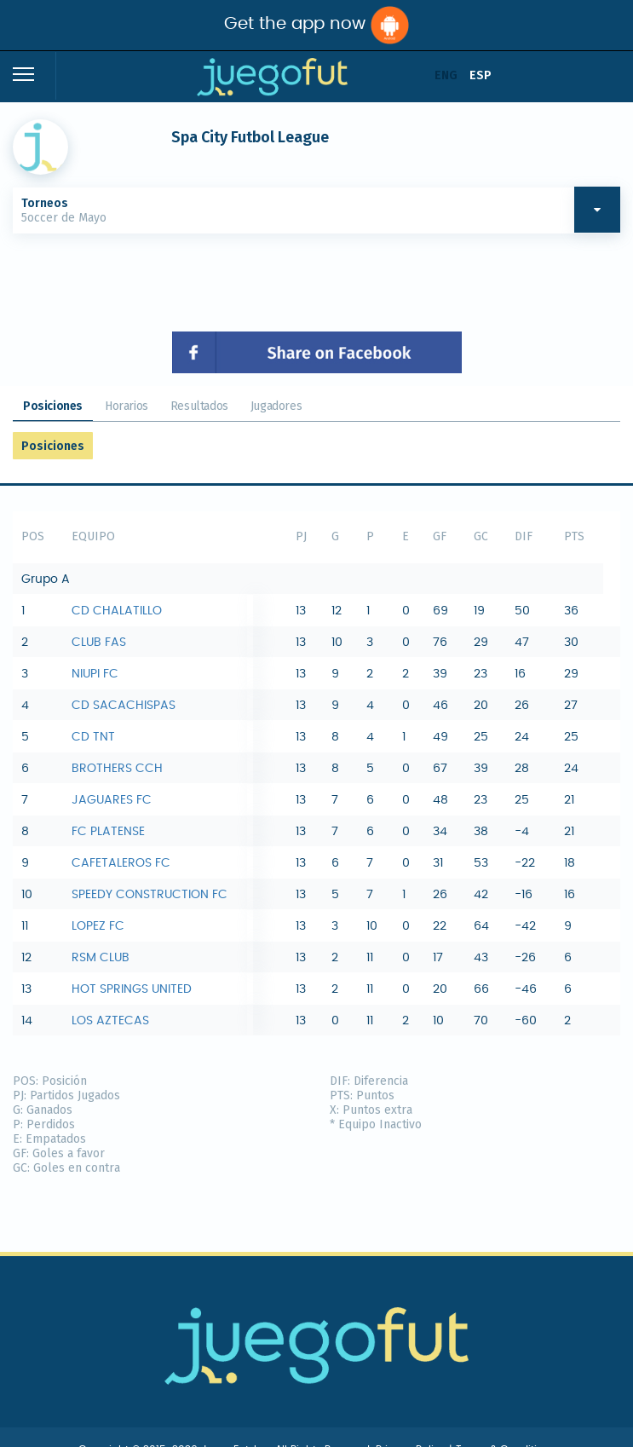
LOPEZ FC (98, 926)
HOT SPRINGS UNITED (132, 989)
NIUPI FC (95, 674)
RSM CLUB (100, 958)
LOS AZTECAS (110, 1021)
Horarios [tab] (126, 406)
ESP (480, 75)
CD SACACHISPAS (124, 706)
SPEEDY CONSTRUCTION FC (149, 895)
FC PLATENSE (108, 832)
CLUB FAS (99, 643)
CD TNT (93, 737)
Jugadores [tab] (276, 406)
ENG (445, 75)
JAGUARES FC (112, 800)
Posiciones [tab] (53, 406)
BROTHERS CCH (117, 769)
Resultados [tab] (199, 406)
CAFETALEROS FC (121, 863)
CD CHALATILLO (117, 611)
